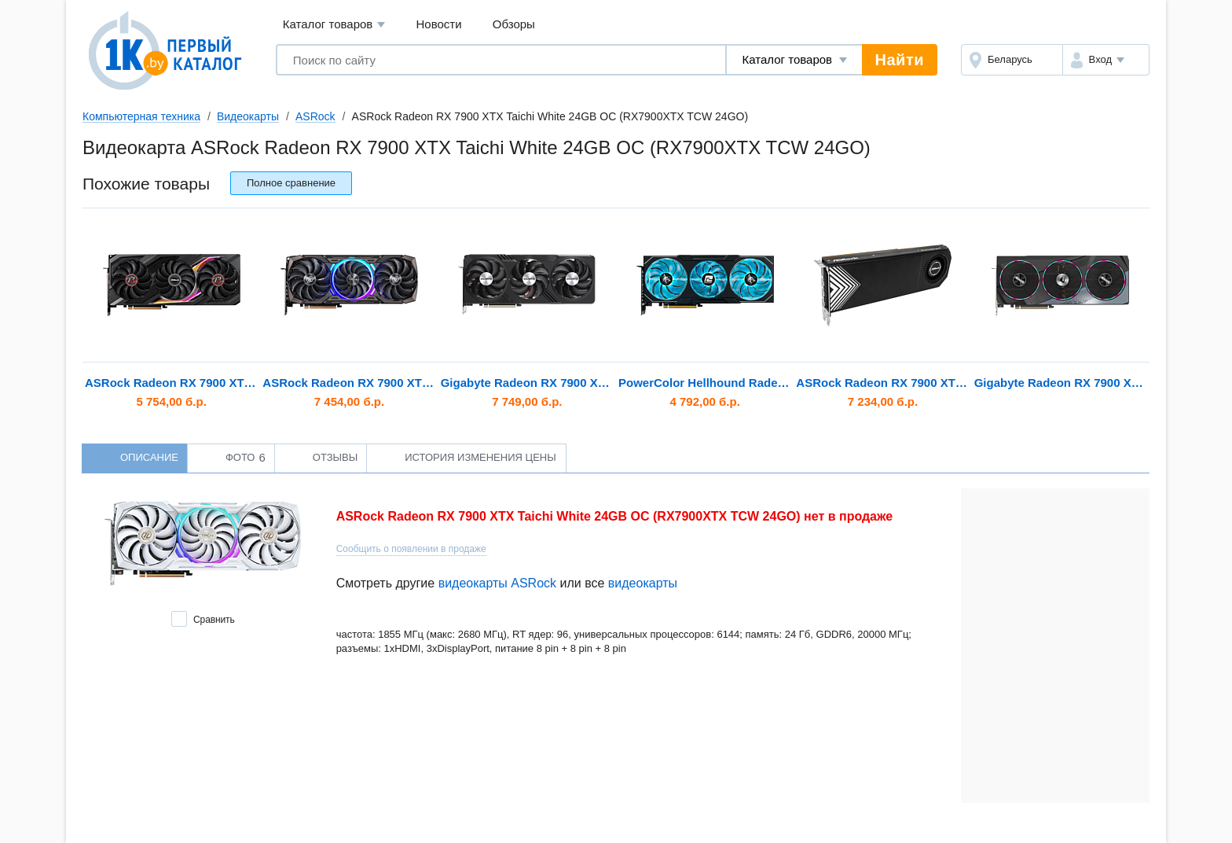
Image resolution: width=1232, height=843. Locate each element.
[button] (1106, 60)
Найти (899, 59)
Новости (439, 24)
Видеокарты (248, 116)
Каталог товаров (334, 24)
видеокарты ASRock (497, 583)
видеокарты (642, 583)
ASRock (315, 116)
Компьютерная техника (141, 116)
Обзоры (514, 24)
